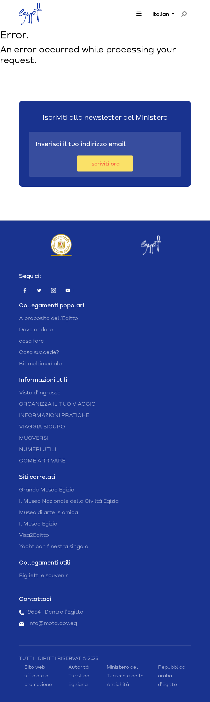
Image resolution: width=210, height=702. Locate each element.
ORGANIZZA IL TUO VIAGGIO (57, 403)
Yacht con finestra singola (53, 546)
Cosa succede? (39, 352)
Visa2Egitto (34, 535)
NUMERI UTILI (37, 449)
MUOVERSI (33, 437)
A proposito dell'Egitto (48, 318)
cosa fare (31, 340)
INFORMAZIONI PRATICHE (54, 415)
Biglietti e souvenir (43, 575)
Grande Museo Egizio (46, 489)
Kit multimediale (40, 363)
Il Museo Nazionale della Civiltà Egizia (69, 500)
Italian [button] (161, 14)
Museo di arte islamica (48, 512)
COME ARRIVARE (42, 460)
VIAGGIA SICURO (42, 426)
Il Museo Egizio (38, 523)
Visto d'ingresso (40, 392)
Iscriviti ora (105, 163)
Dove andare (36, 329)
